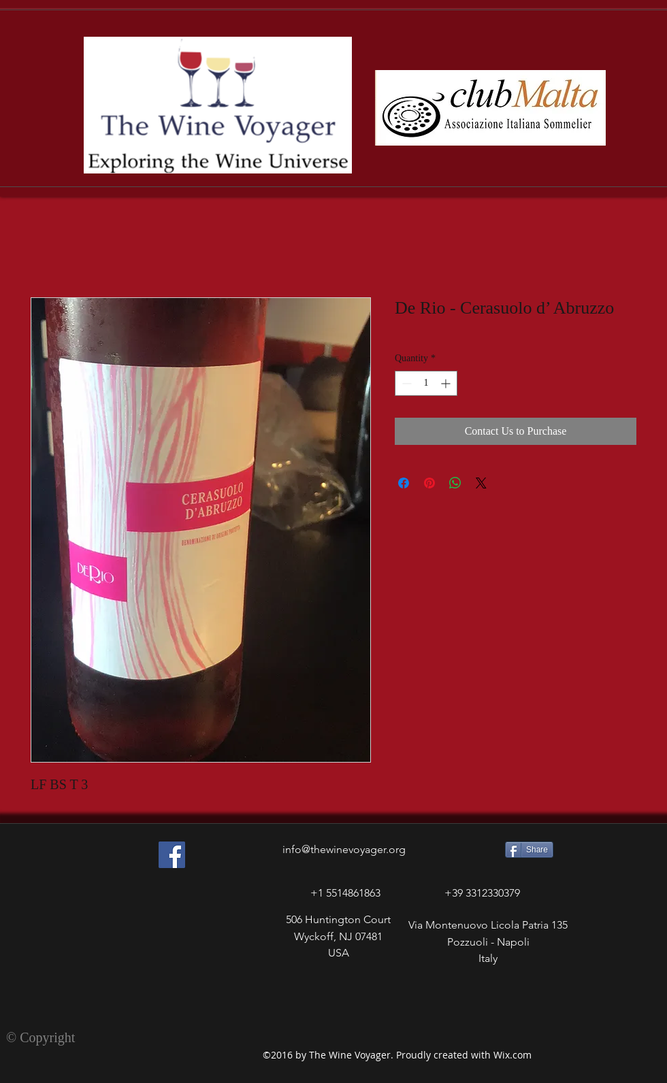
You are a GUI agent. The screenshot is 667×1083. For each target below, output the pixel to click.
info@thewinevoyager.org (344, 849)
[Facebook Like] (149, 988)
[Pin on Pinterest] (429, 483)
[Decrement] (405, 383)
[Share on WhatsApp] (455, 483)
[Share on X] (481, 483)
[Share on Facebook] (403, 483)
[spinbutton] (426, 383)
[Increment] (446, 383)
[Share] (529, 850)
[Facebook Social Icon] (172, 855)
